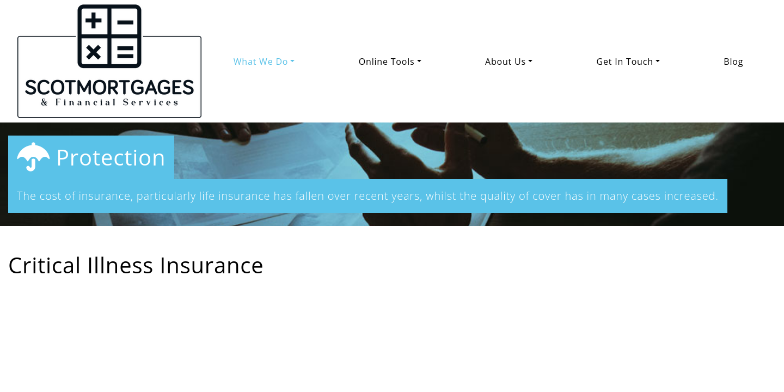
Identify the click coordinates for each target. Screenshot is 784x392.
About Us (505, 62)
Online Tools (387, 62)
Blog (733, 62)
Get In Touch (625, 62)
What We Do (261, 62)
